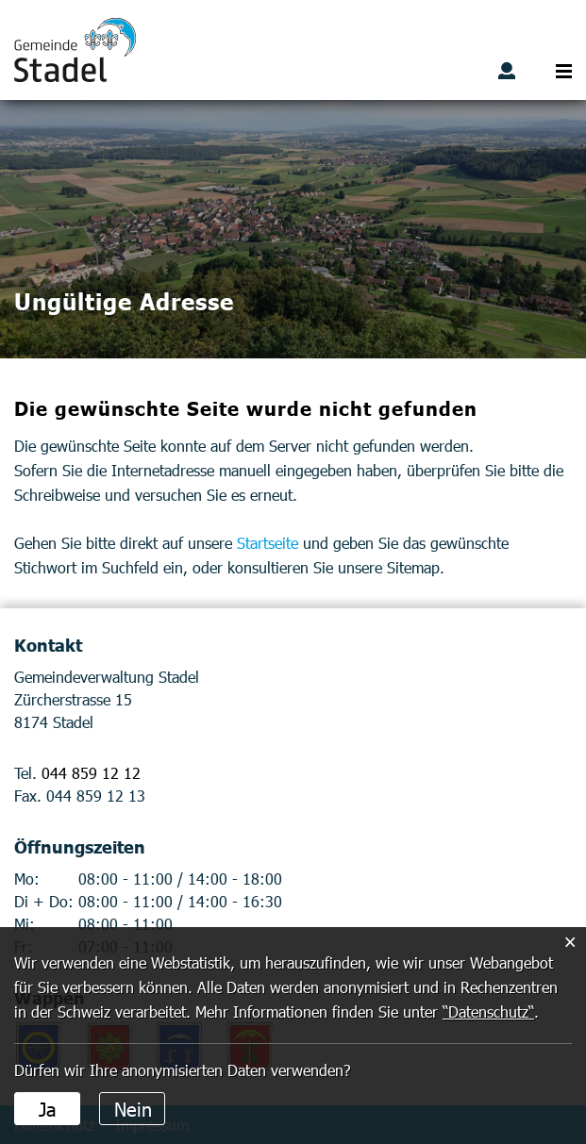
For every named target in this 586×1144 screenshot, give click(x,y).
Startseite (267, 543)
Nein (133, 1108)
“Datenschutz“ (488, 1011)
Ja (48, 1108)
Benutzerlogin (506, 70)
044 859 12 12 (91, 773)
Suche (535, 70)
